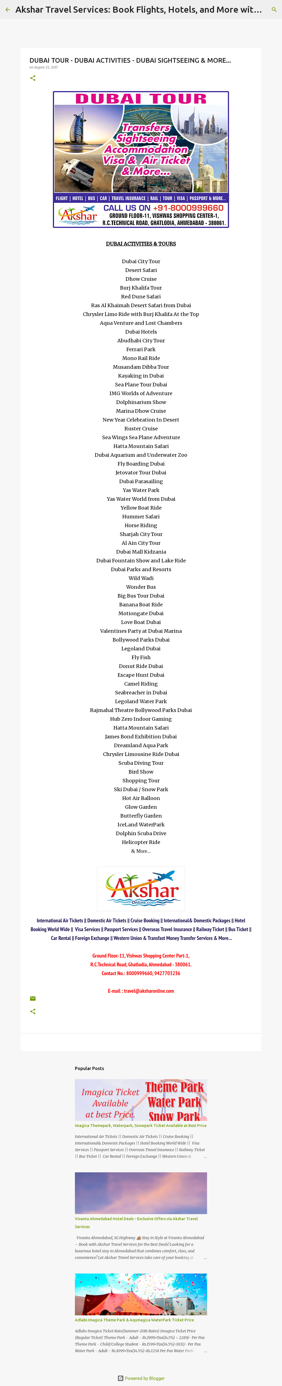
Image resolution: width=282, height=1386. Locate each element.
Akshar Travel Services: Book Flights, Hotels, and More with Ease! (148, 9)
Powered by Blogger (141, 1378)
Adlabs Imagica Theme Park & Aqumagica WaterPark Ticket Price (134, 1320)
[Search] (274, 9)
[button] (32, 78)
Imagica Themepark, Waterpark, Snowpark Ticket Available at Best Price (141, 1125)
